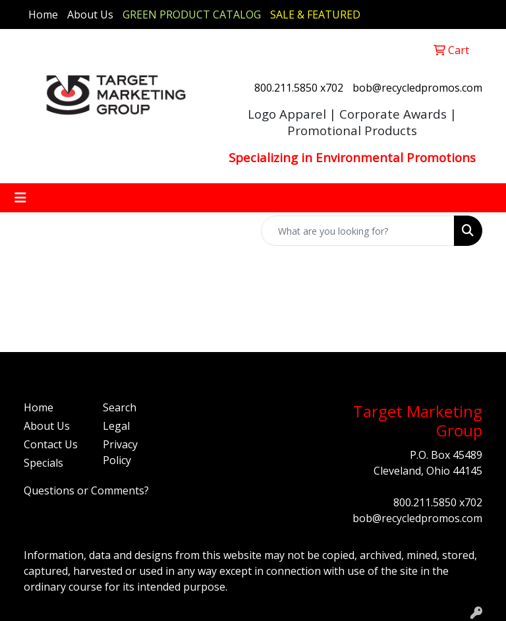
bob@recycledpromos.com (417, 87)
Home (43, 14)
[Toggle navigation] (20, 198)
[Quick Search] (358, 231)
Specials (43, 463)
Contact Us (51, 444)
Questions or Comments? (86, 490)
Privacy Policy (120, 452)
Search (119, 407)
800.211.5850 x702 (298, 87)
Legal (116, 426)
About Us (90, 14)
